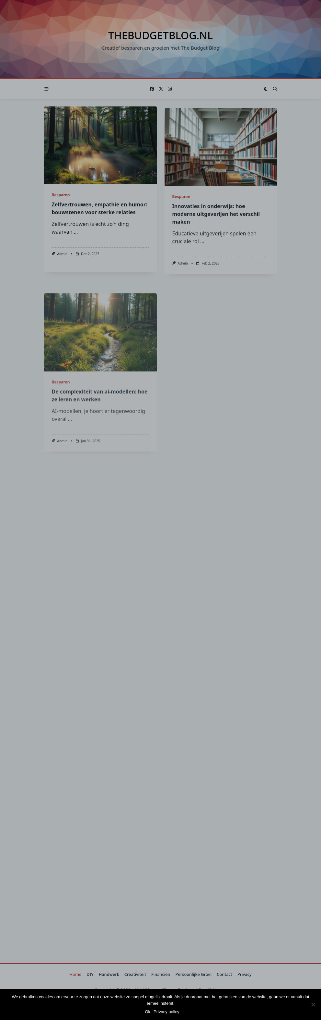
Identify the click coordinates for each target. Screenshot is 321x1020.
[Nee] (313, 1004)
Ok (147, 1011)
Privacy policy (166, 1011)
